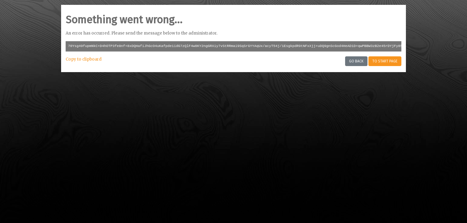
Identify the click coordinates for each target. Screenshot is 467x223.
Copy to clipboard (84, 59)
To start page (384, 61)
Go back (356, 61)
